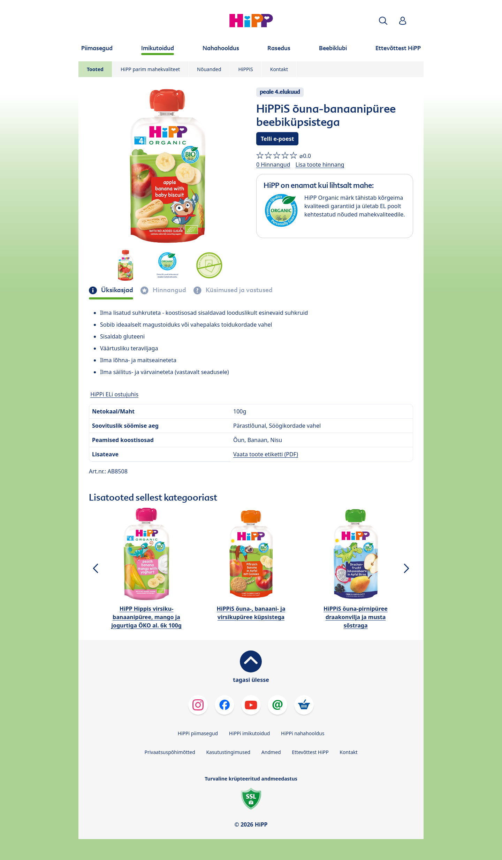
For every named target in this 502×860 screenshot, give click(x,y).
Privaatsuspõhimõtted (169, 752)
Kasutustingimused (228, 752)
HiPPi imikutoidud (249, 733)
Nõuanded (209, 69)
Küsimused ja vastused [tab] (238, 290)
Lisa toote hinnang (320, 164)
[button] (383, 20)
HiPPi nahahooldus (302, 733)
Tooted (95, 69)
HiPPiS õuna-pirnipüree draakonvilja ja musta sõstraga (356, 617)
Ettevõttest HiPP (310, 752)
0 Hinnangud (273, 164)
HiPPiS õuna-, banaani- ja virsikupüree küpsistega (251, 613)
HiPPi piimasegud (198, 733)
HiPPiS (245, 69)
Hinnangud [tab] (168, 290)
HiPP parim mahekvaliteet (150, 69)
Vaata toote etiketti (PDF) (265, 454)
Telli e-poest (277, 139)
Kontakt (279, 69)
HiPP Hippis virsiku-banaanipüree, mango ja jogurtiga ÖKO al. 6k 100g (146, 617)
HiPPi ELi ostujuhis (114, 394)
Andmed (271, 752)
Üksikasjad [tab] (116, 290)
